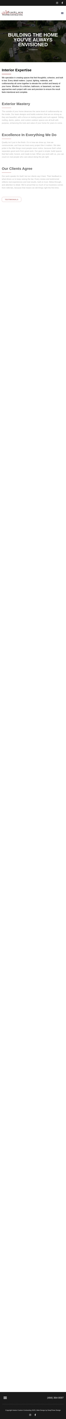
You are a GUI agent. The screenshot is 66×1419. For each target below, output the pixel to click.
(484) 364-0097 (55, 1397)
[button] (62, 13)
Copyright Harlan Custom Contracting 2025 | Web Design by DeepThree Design (33, 1410)
